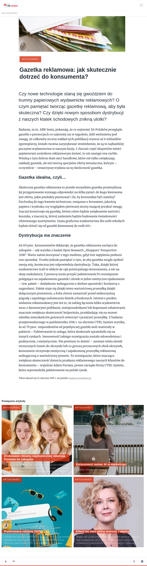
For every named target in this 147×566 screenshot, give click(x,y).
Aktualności (10, 13)
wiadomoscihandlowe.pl (82, 377)
